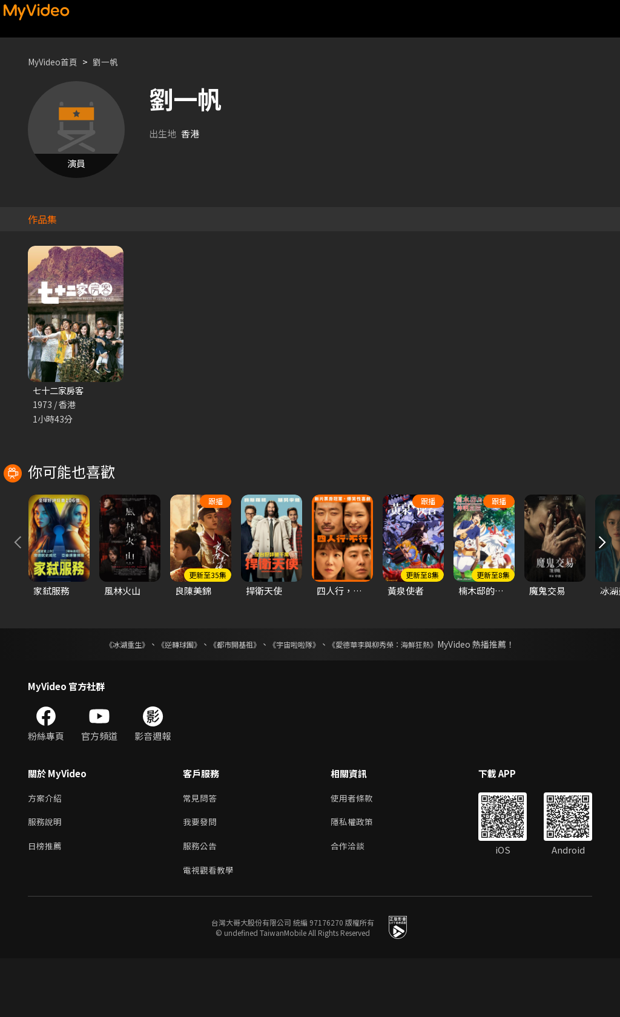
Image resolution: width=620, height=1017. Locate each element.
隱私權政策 (357, 877)
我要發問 (201, 877)
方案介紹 (46, 852)
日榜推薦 (46, 903)
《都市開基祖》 (229, 697)
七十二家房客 (60, 390)
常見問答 (201, 852)
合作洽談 (352, 903)
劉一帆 (111, 61)
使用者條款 (357, 852)
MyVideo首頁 (55, 61)
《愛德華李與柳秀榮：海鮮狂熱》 (398, 697)
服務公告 (201, 903)
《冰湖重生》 (106, 697)
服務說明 (46, 877)
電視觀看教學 (210, 928)
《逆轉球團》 (165, 697)
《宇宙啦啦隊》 (296, 697)
